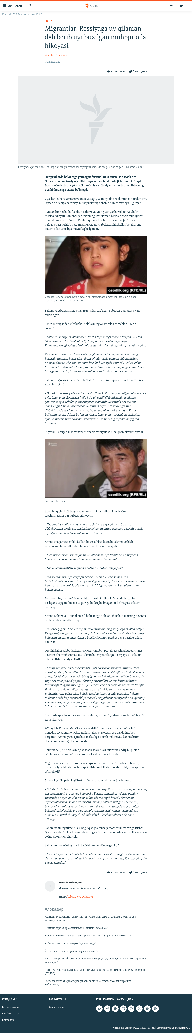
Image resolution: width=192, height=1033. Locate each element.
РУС (171, 5)
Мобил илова (57, 1007)
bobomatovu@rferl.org (80, 896)
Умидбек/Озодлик (56, 55)
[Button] (116, 71)
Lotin (49, 21)
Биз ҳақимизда (11, 1007)
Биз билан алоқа (12, 1013)
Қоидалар (8, 1020)
